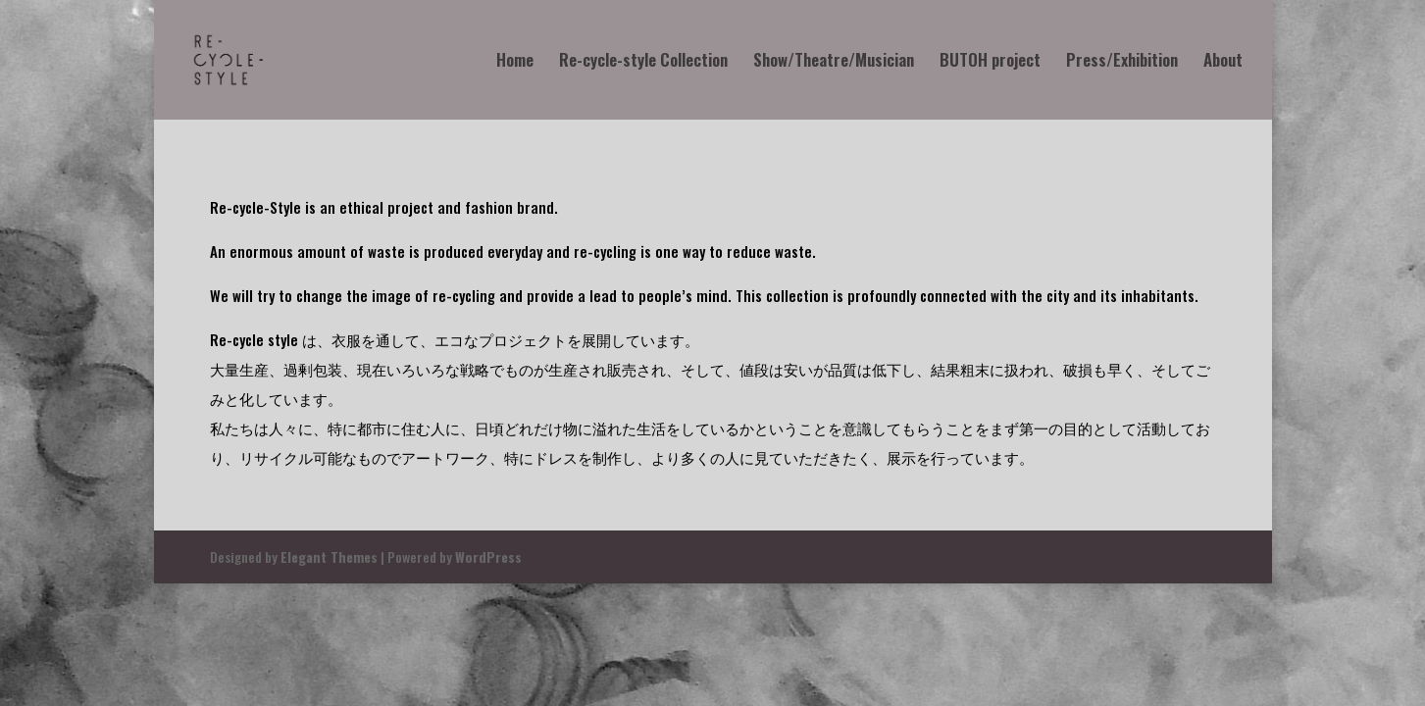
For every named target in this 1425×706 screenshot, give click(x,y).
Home (515, 62)
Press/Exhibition (1122, 62)
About (1223, 62)
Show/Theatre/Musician (833, 62)
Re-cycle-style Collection (643, 62)
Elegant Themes (329, 556)
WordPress (488, 556)
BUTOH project (990, 62)
